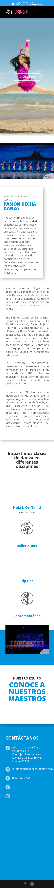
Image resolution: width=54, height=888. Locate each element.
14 (40, 650)
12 (35, 650)
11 (33, 650)
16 (45, 650)
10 (30, 650)
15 (42, 650)
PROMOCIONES (27, 82)
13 (38, 650)
